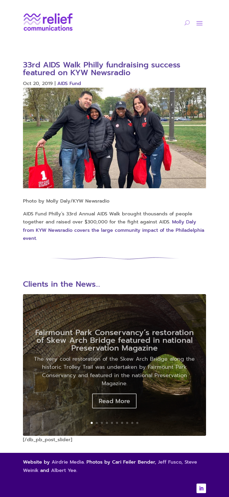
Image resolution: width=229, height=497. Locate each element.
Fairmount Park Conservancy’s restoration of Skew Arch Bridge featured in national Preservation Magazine (114, 345)
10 (137, 423)
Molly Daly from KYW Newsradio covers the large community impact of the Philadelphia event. (113, 230)
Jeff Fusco (169, 462)
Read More (114, 406)
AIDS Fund (69, 83)
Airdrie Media (68, 462)
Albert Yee (63, 470)
